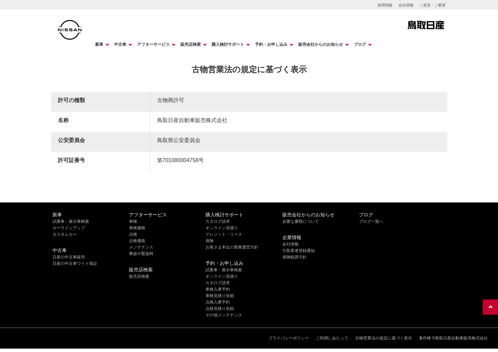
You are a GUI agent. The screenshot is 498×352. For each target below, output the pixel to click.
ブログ (360, 44)
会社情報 (405, 5)
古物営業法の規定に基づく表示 (383, 338)
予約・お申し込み (271, 44)
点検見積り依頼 (219, 308)
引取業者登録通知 (298, 250)
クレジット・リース (223, 234)
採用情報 (384, 5)
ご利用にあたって (332, 338)
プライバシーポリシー (288, 338)
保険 (209, 240)
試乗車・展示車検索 (70, 221)
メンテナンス (141, 247)
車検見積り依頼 (219, 295)
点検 (133, 234)
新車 (99, 44)
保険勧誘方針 (294, 257)
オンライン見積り (221, 228)
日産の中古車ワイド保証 (74, 263)
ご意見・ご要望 (432, 5)
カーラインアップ (68, 228)
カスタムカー (64, 234)
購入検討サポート (228, 44)
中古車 (120, 44)
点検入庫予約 (217, 302)
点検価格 (137, 240)
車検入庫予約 (217, 289)
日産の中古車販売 (68, 257)
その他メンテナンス (223, 315)
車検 (133, 221)
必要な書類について (300, 221)
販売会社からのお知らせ (320, 44)
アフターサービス (153, 44)
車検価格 (137, 228)
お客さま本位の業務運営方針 (231, 247)
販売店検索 (190, 44)
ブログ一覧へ (371, 221)
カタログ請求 (217, 221)
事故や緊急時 (141, 253)
